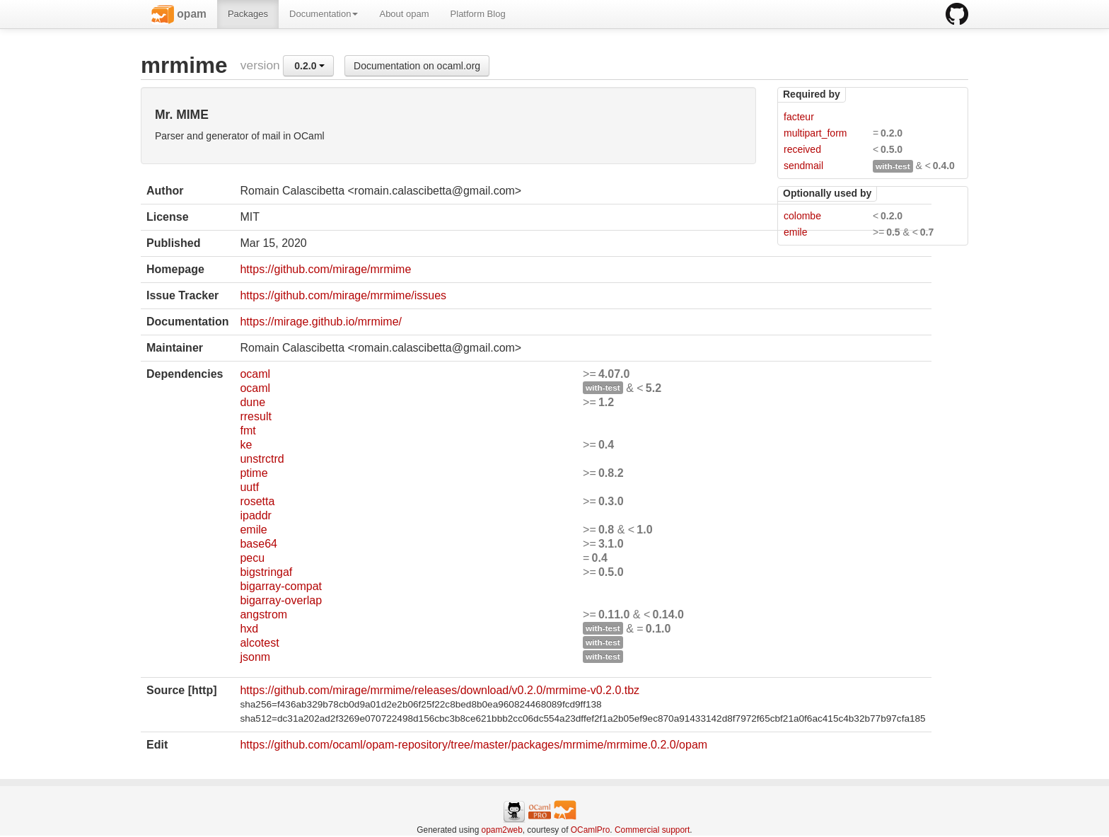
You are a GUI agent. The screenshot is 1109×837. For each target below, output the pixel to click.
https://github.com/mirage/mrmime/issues (343, 295)
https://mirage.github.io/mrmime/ (321, 322)
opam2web (502, 830)
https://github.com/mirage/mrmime (325, 269)
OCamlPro (590, 830)
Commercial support (652, 830)
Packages (248, 13)
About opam (404, 13)
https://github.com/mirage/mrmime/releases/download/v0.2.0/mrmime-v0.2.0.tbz (439, 690)
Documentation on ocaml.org (417, 65)
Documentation (323, 13)
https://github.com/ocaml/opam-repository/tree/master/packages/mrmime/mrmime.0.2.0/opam (473, 745)
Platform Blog (478, 13)
